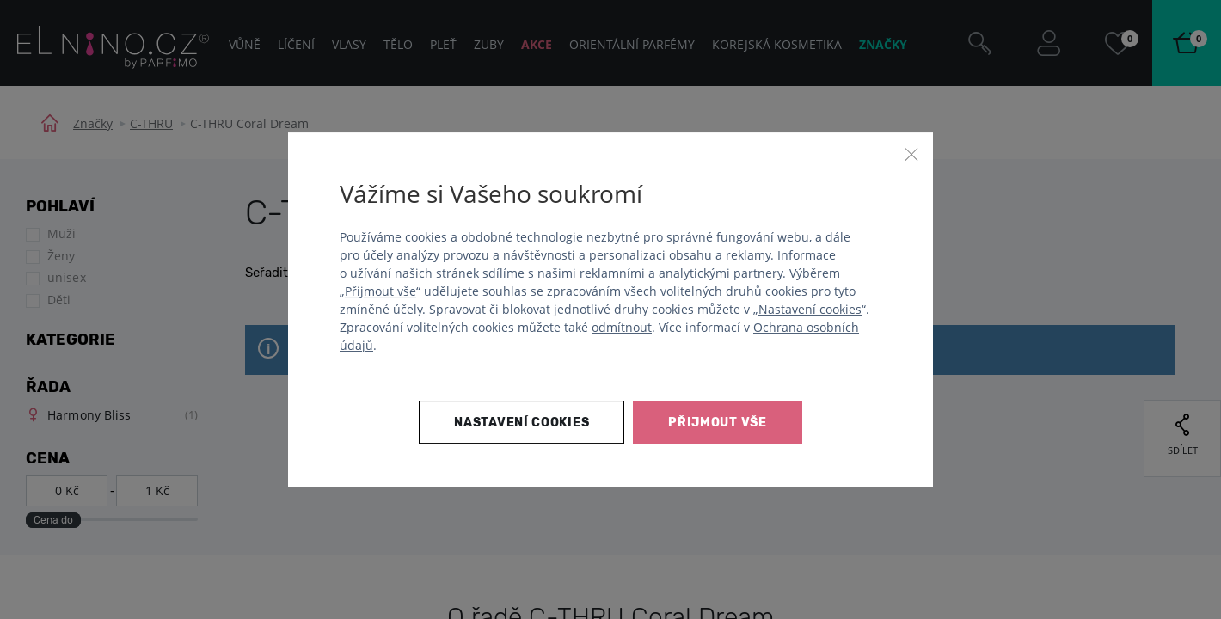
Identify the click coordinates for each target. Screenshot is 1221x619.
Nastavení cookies (810, 309)
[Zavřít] (911, 153)
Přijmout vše (380, 291)
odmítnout (622, 327)
